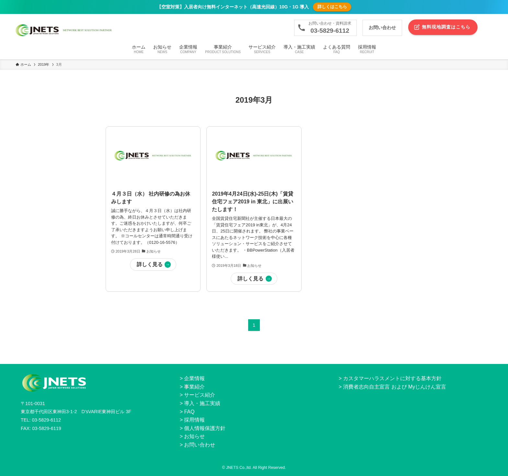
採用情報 (194, 420)
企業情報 (194, 378)
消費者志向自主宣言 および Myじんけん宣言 (394, 387)
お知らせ (194, 436)
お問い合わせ (199, 445)
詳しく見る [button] (150, 264)
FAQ (189, 411)
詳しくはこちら (332, 6)
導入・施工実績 (202, 403)
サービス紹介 (199, 395)
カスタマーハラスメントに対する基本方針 (392, 378)
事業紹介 (194, 387)
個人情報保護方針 (204, 428)
